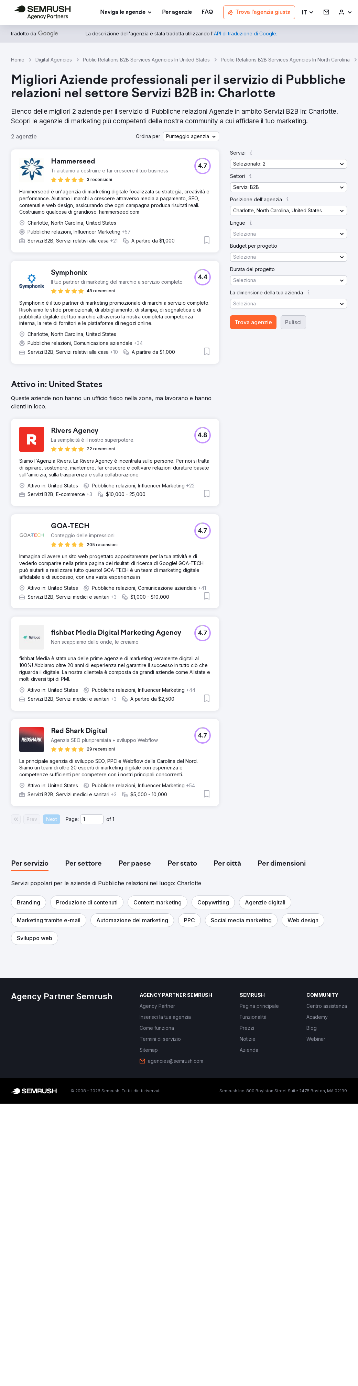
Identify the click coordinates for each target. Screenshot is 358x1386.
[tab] (29, 864)
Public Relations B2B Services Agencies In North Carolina (285, 60)
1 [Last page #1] (113, 819)
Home (17, 60)
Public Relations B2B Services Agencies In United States (146, 60)
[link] (177, 12)
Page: (72, 819)
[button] (308, 12)
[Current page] (91, 819)
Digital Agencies (53, 60)
